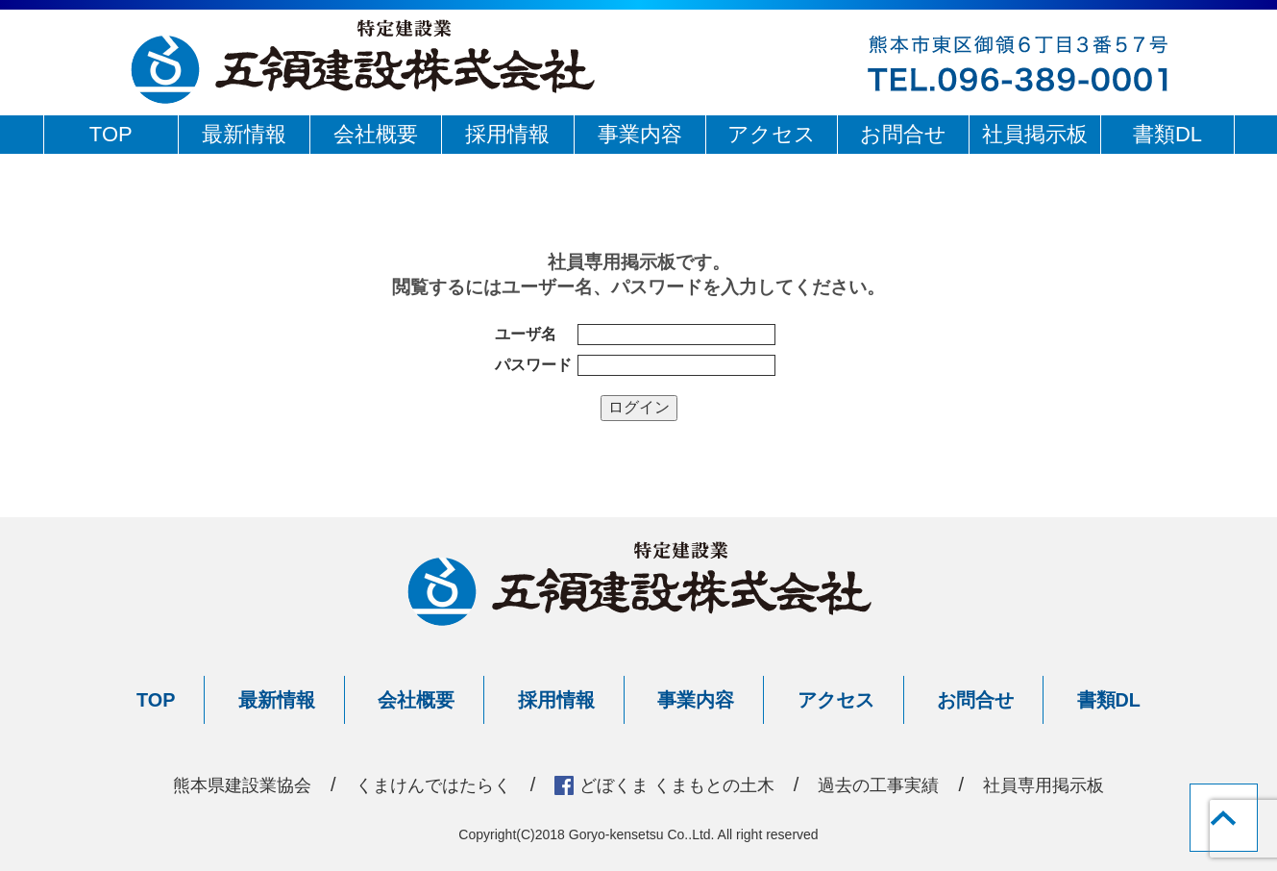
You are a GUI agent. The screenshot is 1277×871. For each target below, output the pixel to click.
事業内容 (640, 134)
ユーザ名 (525, 334)
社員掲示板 (1035, 134)
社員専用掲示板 (1077, 784)
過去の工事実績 (899, 784)
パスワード (533, 365)
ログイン (639, 407)
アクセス (771, 134)
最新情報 (244, 134)
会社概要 (375, 134)
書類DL (1167, 134)
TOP (111, 134)
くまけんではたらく (416, 784)
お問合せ (903, 134)
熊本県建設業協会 (209, 784)
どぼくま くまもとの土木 (680, 784)
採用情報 (507, 134)
